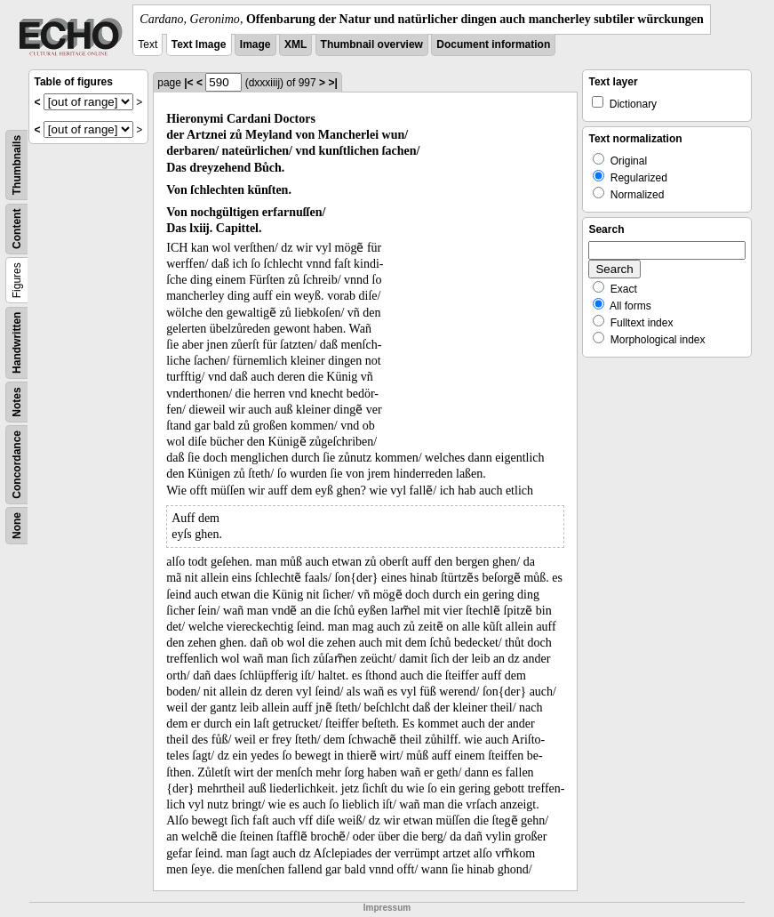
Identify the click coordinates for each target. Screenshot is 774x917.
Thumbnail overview (372, 44)
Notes (17, 401)
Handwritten (17, 343)
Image (255, 44)
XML (295, 44)
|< (188, 82)
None (17, 525)
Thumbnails (17, 165)
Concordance (17, 464)
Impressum (387, 908)
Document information (493, 44)
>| (332, 82)
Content (17, 229)
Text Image (199, 44)
